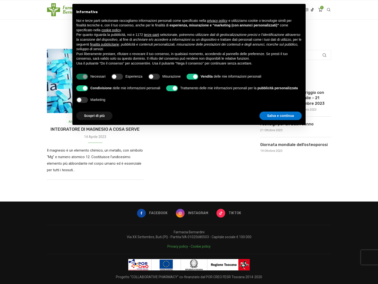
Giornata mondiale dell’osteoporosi (294, 144)
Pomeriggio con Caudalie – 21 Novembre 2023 (309, 98)
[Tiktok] (312, 10)
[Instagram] (192, 213)
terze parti (151, 35)
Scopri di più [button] (94, 116)
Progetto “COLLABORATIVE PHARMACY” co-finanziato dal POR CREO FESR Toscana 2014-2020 (189, 277)
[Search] (328, 10)
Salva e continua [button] (280, 116)
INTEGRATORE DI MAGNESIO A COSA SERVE (95, 129)
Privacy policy (177, 246)
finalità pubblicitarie (104, 44)
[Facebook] (152, 213)
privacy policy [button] (217, 21)
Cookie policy (201, 246)
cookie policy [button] (111, 30)
